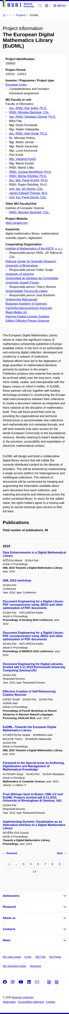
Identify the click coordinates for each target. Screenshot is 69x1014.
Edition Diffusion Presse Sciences (27, 320)
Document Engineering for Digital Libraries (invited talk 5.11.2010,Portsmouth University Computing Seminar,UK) (34, 667)
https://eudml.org (16, 222)
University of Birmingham (22, 265)
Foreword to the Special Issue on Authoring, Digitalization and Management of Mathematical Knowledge (33, 766)
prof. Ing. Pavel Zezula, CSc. (28, 197)
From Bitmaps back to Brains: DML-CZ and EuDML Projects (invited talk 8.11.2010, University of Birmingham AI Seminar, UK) (33, 797)
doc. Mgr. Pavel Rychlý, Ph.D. (28, 180)
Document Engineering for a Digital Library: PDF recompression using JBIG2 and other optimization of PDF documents (33, 605)
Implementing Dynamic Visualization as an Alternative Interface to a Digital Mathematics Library (34, 825)
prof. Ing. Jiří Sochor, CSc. (26, 188)
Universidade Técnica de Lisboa (26, 291)
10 (34, 871)
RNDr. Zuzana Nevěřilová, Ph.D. (30, 171)
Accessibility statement (31, 1001)
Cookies (50, 1001)
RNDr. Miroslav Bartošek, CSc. (29, 112)
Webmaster (9, 1001)
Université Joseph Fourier (22, 282)
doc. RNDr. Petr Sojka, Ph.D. (28, 108)
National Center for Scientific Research (31, 261)
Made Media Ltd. (16, 312)
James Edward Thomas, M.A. (28, 193)
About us (9, 918)
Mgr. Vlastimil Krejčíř (22, 159)
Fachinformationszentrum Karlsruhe (29, 308)
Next (61, 853)
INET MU (40, 956)
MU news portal (12, 956)
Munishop (35, 966)
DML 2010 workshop (17, 580)
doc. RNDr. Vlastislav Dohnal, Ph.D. (32, 116)
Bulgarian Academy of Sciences (26, 303)
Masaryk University (22, 997)
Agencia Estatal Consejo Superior (27, 316)
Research (9, 906)
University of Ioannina (20, 274)
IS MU (27, 956)
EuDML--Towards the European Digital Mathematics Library (29, 728)
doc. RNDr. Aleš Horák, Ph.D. (28, 133)
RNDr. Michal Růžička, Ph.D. (28, 176)
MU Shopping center (14, 966)
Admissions (11, 895)
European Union (16, 84)
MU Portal (55, 956)
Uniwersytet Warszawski (21, 299)
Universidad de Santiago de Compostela (32, 278)
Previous (10, 853)
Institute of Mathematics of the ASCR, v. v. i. (34, 248)
